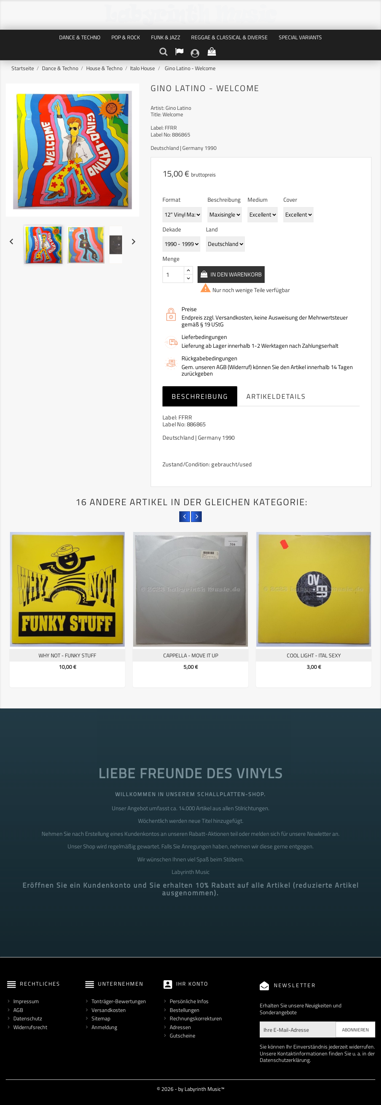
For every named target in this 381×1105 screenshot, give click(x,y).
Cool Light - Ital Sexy (314, 655)
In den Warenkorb (241, 274)
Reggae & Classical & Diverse (229, 37)
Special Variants (300, 37)
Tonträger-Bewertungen (119, 1001)
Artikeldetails (276, 396)
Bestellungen (184, 1010)
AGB (18, 1010)
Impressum (26, 1001)
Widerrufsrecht (30, 1027)
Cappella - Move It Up (190, 655)
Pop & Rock (125, 37)
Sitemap (101, 1018)
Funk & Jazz (165, 37)
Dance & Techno (79, 37)
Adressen (180, 1027)
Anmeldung (104, 1027)
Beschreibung (200, 396)
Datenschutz (27, 1018)
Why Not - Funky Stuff (67, 655)
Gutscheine (182, 1035)
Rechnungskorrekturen (196, 1018)
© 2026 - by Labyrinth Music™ (190, 1089)
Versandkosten (109, 1010)
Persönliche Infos (189, 1001)
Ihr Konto (192, 984)
